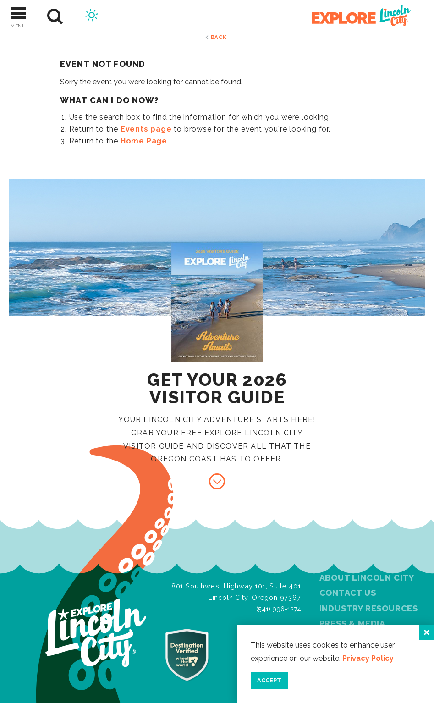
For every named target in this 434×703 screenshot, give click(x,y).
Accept (269, 680)
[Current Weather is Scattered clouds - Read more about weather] (92, 16)
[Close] (426, 632)
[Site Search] (55, 16)
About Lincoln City (366, 577)
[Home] (356, 16)
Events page (146, 129)
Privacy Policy (368, 658)
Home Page (144, 141)
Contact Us (347, 593)
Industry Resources (368, 608)
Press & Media (352, 623)
